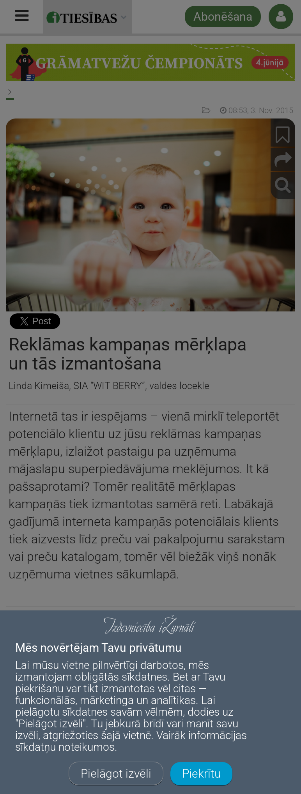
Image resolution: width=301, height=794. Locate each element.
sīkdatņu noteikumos (65, 747)
